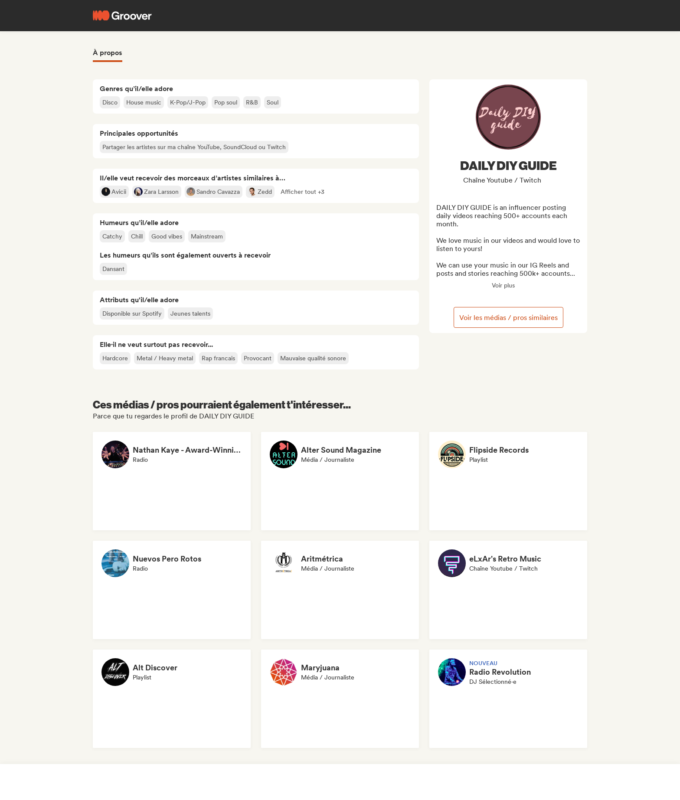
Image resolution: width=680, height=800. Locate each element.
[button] (302, 192)
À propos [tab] (107, 53)
